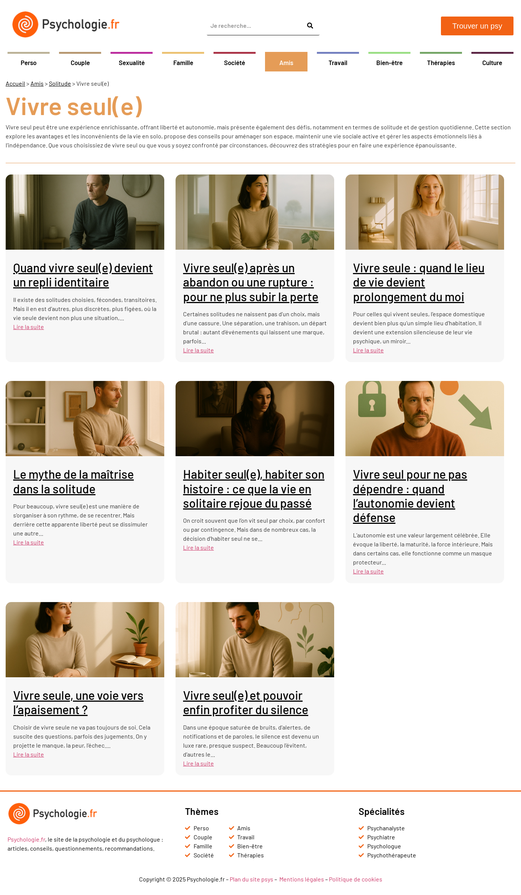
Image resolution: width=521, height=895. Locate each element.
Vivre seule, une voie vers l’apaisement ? (78, 702)
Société (234, 62)
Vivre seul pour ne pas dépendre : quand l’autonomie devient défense (410, 495)
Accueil (15, 83)
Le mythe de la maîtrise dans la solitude (73, 481)
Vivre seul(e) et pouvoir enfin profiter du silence (245, 702)
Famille (183, 62)
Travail (338, 62)
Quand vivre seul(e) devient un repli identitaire (83, 274)
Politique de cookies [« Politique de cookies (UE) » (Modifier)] (355, 879)
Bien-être (389, 62)
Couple (80, 62)
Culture (492, 62)
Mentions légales (301, 879)
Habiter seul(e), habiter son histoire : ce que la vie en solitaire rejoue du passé (253, 488)
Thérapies (441, 62)
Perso (28, 62)
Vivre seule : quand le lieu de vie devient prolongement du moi (419, 281)
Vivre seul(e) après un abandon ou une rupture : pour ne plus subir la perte (250, 281)
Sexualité (132, 62)
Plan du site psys (251, 879)
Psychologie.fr (26, 839)
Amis (286, 62)
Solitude (60, 83)
